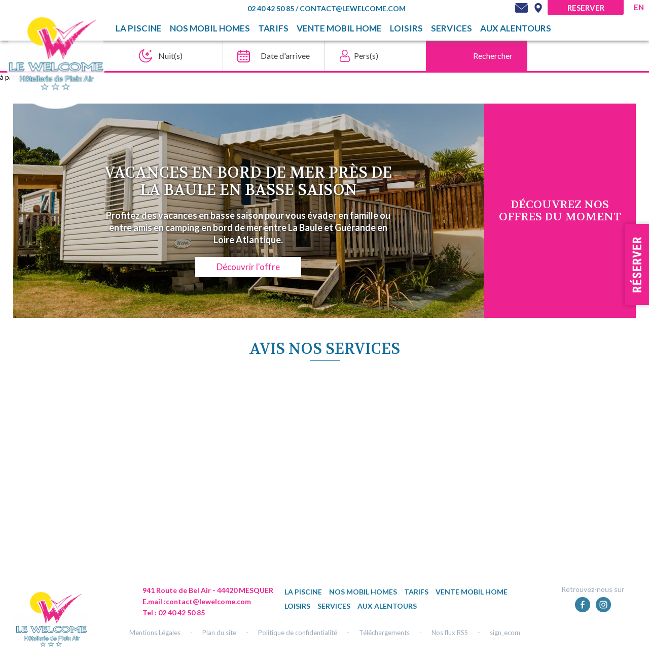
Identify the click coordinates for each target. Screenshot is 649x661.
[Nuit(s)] (169, 56)
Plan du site (219, 633)
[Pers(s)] (372, 56)
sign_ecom (505, 633)
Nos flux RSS (449, 633)
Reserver (585, 7)
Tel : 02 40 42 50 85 (173, 612)
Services (451, 28)
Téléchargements (384, 633)
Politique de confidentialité (297, 633)
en (639, 7)
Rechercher (493, 55)
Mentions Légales (155, 633)
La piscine (139, 28)
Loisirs (406, 28)
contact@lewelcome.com (353, 8)
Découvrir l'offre (248, 266)
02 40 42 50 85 (271, 8)
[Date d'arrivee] (270, 56)
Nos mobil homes (210, 28)
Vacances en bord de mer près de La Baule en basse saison (248, 181)
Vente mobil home (339, 28)
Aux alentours (515, 28)
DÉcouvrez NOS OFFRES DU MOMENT (560, 210)
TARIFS (273, 28)
